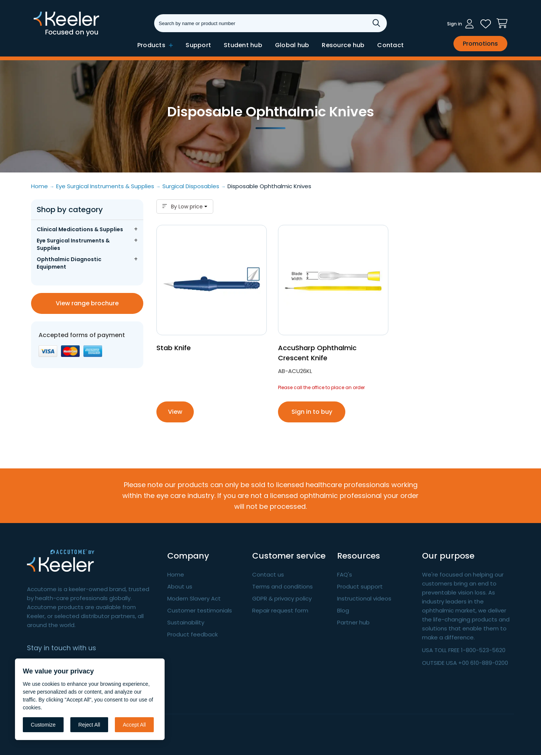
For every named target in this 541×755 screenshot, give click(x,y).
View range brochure (87, 303)
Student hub (243, 45)
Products (155, 45)
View (175, 411)
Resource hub (343, 45)
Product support (360, 586)
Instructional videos (364, 598)
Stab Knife (173, 347)
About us (179, 586)
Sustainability (185, 622)
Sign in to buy (311, 411)
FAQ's (344, 574)
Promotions (480, 43)
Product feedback (192, 634)
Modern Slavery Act (194, 598)
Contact (390, 45)
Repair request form (280, 610)
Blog (343, 610)
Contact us (268, 574)
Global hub (292, 45)
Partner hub (353, 622)
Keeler (43, 35)
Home (175, 574)
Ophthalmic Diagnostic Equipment (69, 263)
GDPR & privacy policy (282, 598)
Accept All (134, 725)
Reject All (89, 725)
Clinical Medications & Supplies (80, 229)
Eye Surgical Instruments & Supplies (73, 244)
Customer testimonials (199, 610)
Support (198, 45)
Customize (43, 725)
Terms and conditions (282, 586)
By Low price (184, 206)
